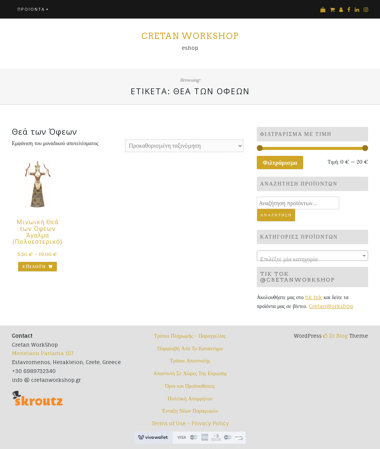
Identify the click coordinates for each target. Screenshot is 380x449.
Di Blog (335, 335)
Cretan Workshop (190, 36)
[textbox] (312, 259)
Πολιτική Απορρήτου (190, 398)
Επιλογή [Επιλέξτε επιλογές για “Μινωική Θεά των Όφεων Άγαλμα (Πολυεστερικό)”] (34, 266)
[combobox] (312, 255)
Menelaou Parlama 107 (42, 353)
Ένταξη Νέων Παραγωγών (190, 410)
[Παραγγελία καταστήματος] (184, 146)
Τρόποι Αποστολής (190, 360)
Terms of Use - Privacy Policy (190, 423)
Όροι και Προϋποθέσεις (190, 386)
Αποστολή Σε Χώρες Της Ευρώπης (190, 373)
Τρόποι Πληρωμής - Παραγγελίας (190, 335)
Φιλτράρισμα (280, 162)
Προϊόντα (31, 9)
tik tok (313, 297)
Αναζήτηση (276, 214)
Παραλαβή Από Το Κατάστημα (190, 348)
